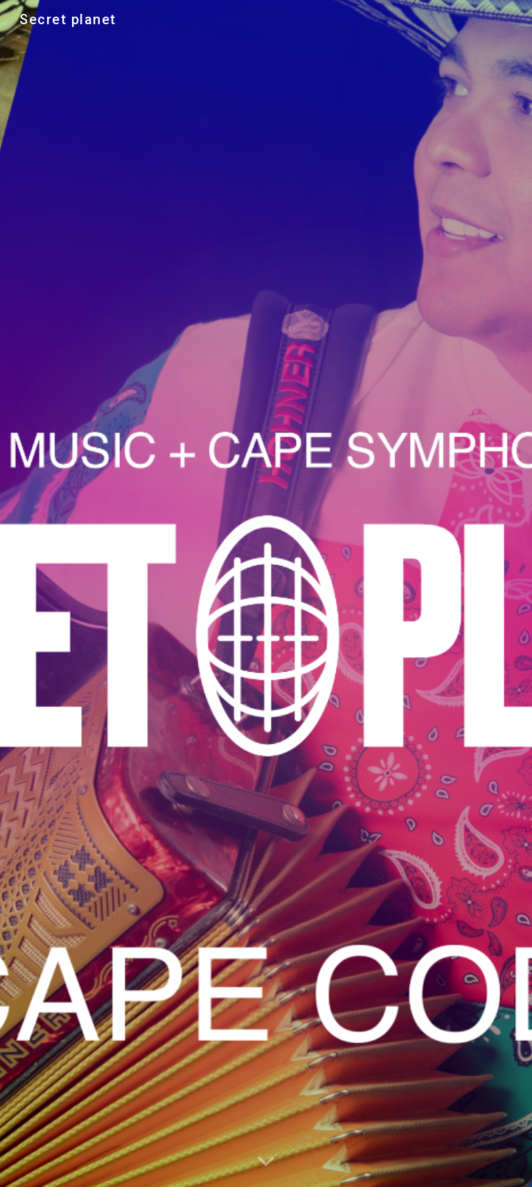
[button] (266, 1162)
